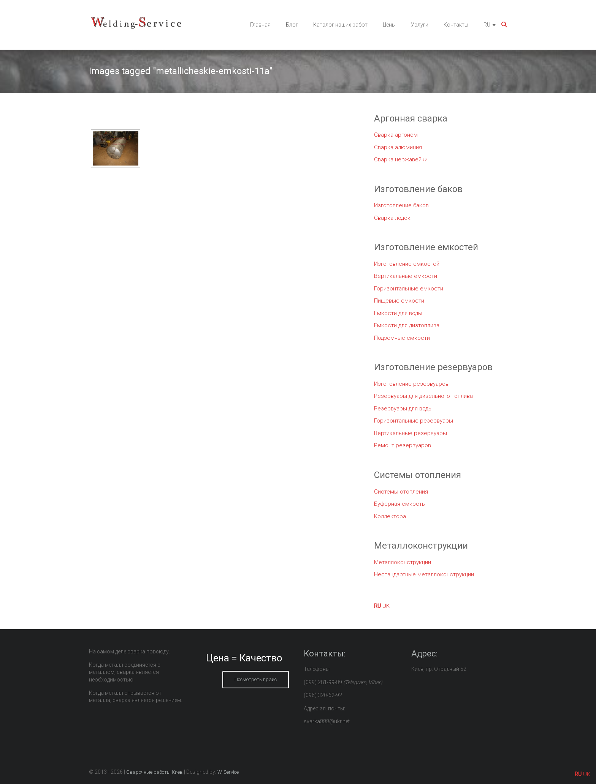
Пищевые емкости (399, 300)
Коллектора (390, 516)
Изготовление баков (401, 205)
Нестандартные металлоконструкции (424, 574)
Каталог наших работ (340, 25)
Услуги (419, 25)
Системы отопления (401, 491)
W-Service (228, 772)
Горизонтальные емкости (408, 288)
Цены (389, 25)
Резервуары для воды (403, 408)
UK (386, 606)
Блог (292, 25)
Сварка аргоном (396, 134)
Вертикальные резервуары (410, 433)
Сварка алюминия (398, 147)
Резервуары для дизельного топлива (423, 396)
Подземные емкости (402, 337)
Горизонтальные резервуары (413, 420)
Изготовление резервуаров (411, 383)
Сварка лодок (392, 218)
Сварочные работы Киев (154, 772)
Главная (260, 25)
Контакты (456, 25)
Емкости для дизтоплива (406, 325)
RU (486, 25)
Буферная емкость (399, 503)
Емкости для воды (398, 313)
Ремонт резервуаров (402, 445)
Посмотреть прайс (256, 679)
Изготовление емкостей (406, 263)
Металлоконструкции (402, 562)
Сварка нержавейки (401, 159)
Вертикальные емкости (405, 276)
